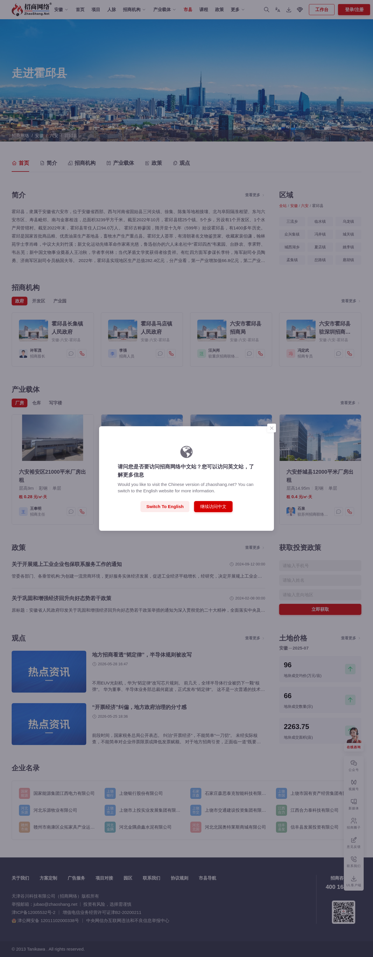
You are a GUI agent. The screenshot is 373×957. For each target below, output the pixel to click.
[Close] (271, 428)
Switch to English (165, 506)
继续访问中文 (213, 506)
